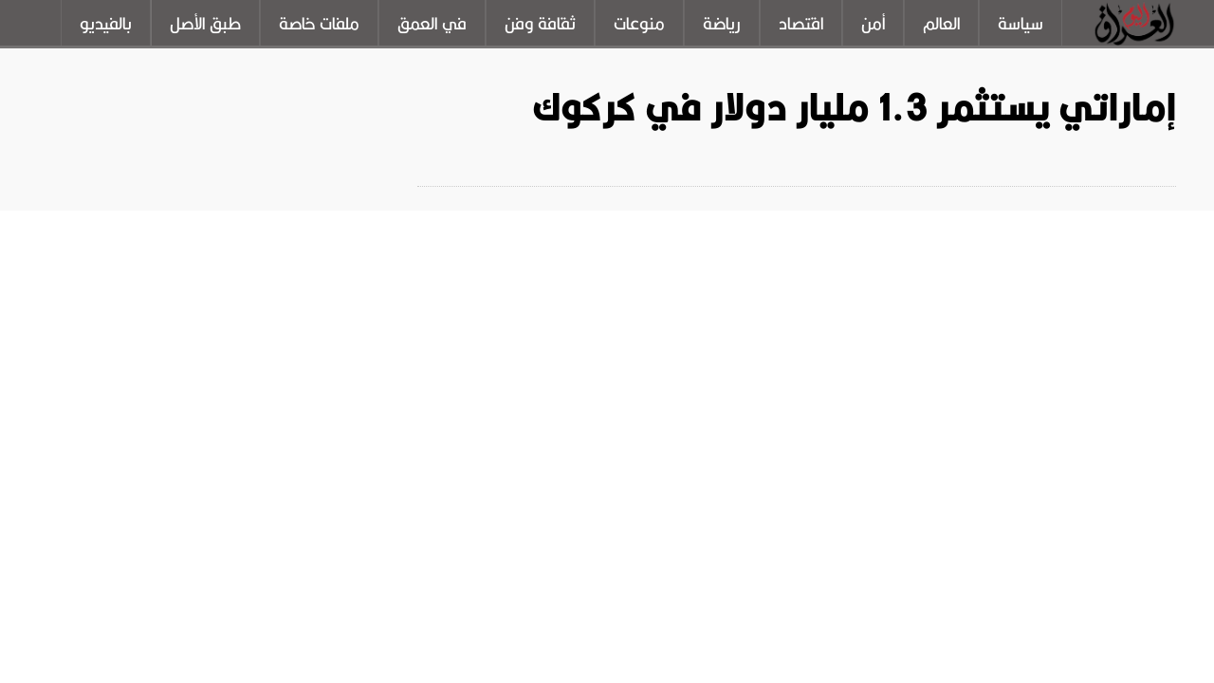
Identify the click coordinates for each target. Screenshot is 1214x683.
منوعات (639, 23)
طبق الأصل (205, 23)
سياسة (1020, 23)
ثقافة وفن (540, 23)
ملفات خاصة (319, 23)
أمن (873, 23)
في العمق (432, 23)
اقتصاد (801, 23)
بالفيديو (106, 23)
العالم (941, 23)
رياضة (722, 23)
